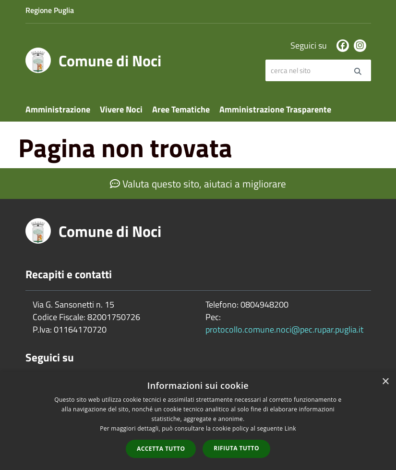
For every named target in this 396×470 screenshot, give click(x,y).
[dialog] (198, 420)
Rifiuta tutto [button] (236, 448)
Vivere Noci (121, 109)
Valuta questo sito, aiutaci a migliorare (198, 183)
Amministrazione (57, 109)
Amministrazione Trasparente (275, 109)
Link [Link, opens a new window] (290, 428)
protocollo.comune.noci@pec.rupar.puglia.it (284, 329)
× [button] (385, 381)
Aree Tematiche (181, 109)
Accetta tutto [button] (161, 449)
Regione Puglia (49, 10)
